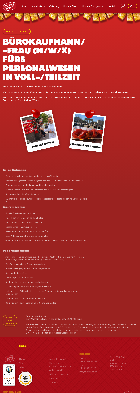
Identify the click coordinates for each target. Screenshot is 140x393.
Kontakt (112, 6)
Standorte (37, 6)
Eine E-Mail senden (10, 326)
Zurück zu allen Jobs (17, 31)
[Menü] (13, 366)
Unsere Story (70, 6)
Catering (54, 6)
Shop (24, 6)
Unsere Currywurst (93, 6)
